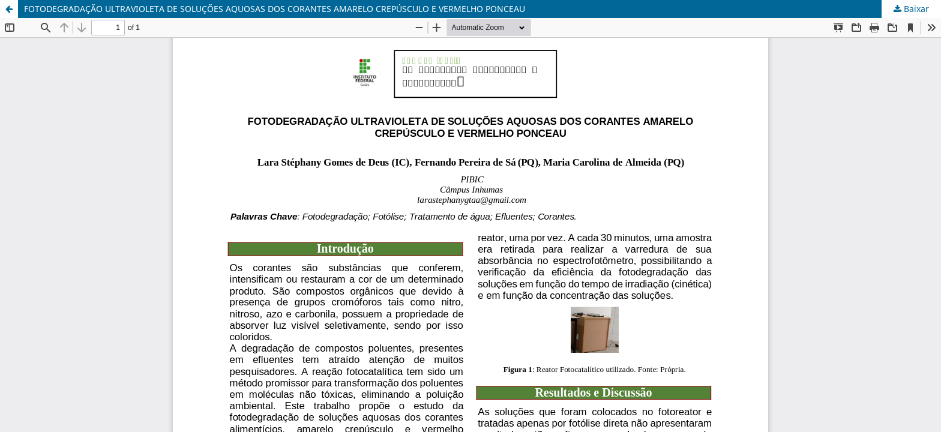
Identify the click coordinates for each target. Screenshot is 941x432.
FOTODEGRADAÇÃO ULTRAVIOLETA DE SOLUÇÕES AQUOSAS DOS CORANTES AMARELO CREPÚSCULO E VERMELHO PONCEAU (274, 8)
